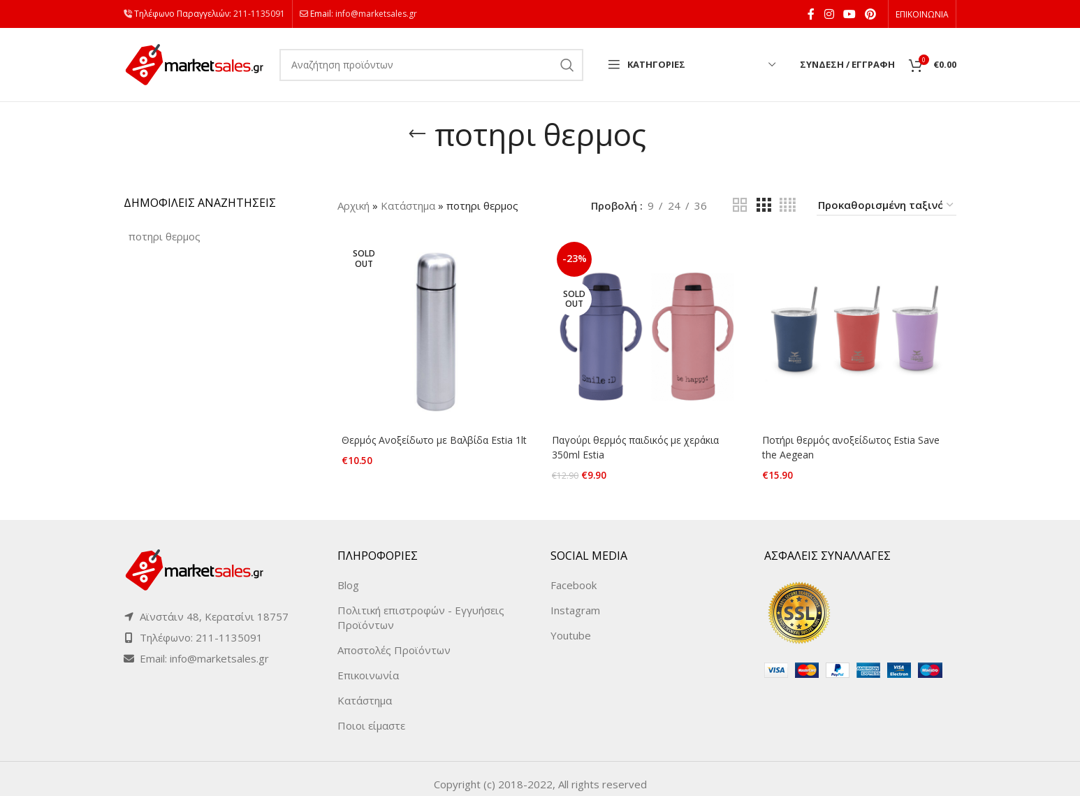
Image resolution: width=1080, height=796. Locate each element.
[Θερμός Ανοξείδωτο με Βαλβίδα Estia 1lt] (433, 333)
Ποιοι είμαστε (371, 715)
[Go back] (417, 134)
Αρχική (353, 205)
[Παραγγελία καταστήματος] (886, 205)
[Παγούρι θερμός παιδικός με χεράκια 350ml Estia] (646, 333)
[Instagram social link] (828, 13)
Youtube (570, 625)
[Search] (431, 65)
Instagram (575, 600)
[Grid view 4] (788, 205)
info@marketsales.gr (376, 14)
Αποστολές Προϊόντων (394, 639)
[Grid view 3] (764, 205)
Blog (348, 574)
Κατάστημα (408, 205)
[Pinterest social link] (871, 13)
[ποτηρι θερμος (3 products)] (164, 236)
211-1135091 (259, 14)
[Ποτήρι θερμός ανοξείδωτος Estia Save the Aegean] (860, 333)
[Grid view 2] (740, 205)
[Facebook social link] (811, 13)
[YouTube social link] (849, 13)
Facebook (573, 574)
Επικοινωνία (368, 665)
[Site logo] (194, 64)
